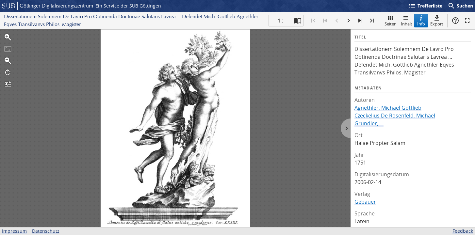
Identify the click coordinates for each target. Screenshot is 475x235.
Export (436, 20)
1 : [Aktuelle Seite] (280, 20)
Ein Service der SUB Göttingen (128, 6)
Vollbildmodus (467, 20)
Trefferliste (425, 6)
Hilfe (455, 20)
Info (421, 20)
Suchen (460, 6)
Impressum (14, 231)
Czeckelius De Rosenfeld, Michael (394, 115)
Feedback (462, 231)
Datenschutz (45, 231)
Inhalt (406, 20)
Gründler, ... (369, 123)
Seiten (391, 20)
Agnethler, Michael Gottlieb (387, 107)
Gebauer (365, 201)
